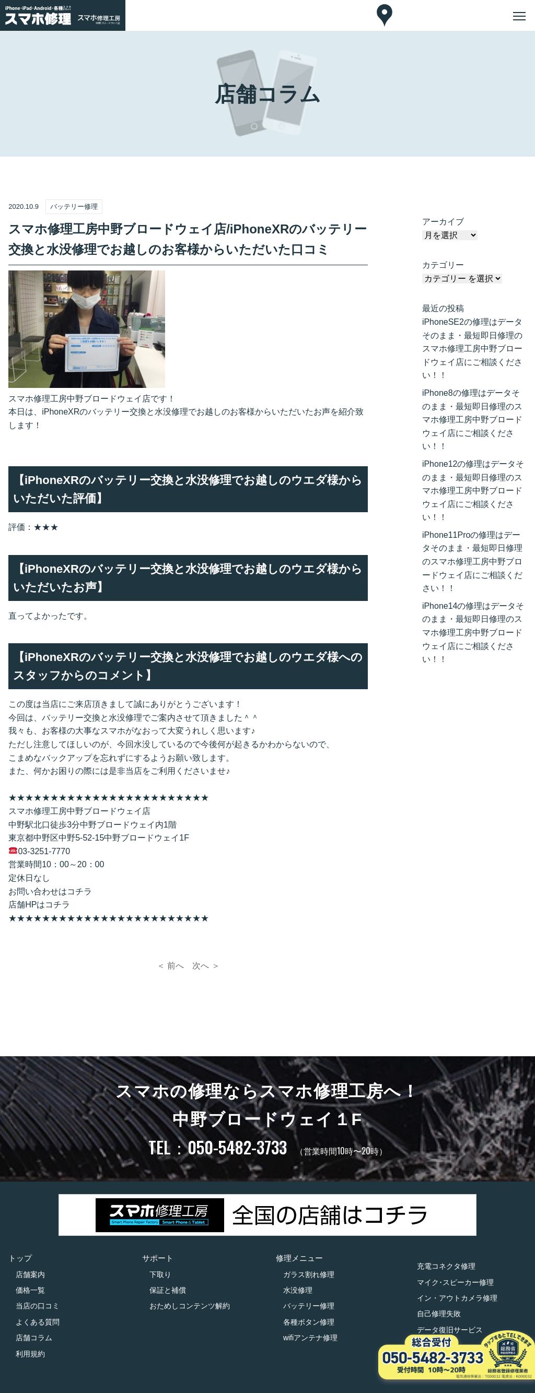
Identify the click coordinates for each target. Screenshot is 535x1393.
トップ (20, 1258)
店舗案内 (30, 1274)
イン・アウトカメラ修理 (457, 1298)
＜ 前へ (170, 965)
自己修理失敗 (439, 1313)
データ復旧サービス (450, 1330)
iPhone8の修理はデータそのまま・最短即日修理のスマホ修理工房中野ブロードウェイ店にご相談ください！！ (472, 419)
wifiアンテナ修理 (310, 1337)
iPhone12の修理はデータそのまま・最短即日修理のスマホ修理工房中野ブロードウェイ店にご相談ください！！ (473, 490)
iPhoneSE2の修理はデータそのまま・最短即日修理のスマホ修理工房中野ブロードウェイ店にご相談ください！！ (472, 348)
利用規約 (30, 1354)
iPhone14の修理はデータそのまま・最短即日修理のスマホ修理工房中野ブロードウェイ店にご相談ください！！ (473, 632)
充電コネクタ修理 (446, 1266)
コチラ (79, 891)
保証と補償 (167, 1290)
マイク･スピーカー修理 (455, 1282)
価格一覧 (30, 1290)
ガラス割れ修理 (308, 1274)
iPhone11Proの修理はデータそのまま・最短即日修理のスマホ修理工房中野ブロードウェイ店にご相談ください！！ (472, 561)
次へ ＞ (205, 965)
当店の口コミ (38, 1306)
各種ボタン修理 (308, 1322)
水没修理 (297, 1290)
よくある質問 (38, 1322)
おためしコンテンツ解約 (189, 1306)
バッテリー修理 (308, 1306)
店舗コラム (34, 1337)
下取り (160, 1274)
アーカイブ (443, 221)
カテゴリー (443, 265)
